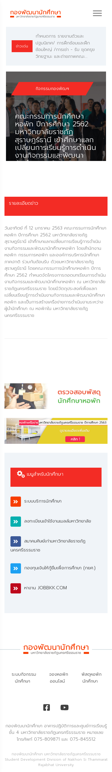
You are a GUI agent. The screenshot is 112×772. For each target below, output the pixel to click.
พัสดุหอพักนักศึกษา (92, 677)
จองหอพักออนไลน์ (58, 677)
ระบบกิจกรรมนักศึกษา (24, 677)
